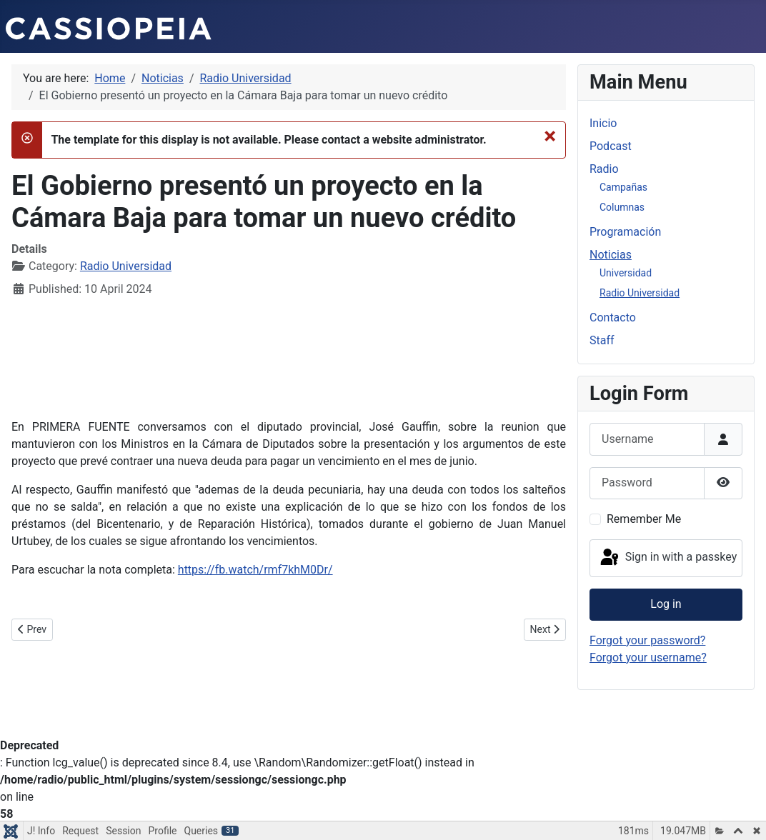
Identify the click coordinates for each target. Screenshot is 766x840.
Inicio (603, 123)
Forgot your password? (647, 640)
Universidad (626, 273)
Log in (665, 604)
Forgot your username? (648, 657)
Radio (604, 169)
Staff (602, 340)
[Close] (549, 135)
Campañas (623, 187)
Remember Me (644, 519)
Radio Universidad (125, 266)
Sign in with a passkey (667, 558)
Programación (625, 232)
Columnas (622, 207)
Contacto (613, 317)
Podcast (611, 146)
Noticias (611, 254)
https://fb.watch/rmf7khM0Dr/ (255, 569)
